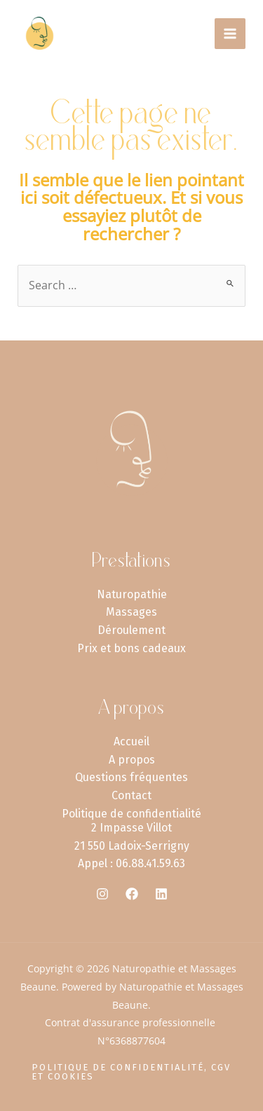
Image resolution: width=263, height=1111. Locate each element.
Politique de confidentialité (131, 813)
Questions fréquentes (131, 777)
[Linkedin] (161, 894)
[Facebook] (132, 894)
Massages (131, 612)
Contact (131, 795)
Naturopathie (132, 594)
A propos (132, 759)
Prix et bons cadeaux (131, 648)
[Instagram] (102, 894)
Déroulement (131, 630)
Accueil (131, 741)
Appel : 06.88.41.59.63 (131, 863)
